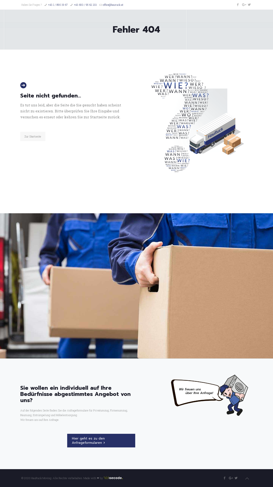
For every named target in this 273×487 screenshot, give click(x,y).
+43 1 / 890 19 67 (58, 4)
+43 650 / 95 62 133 (85, 4)
